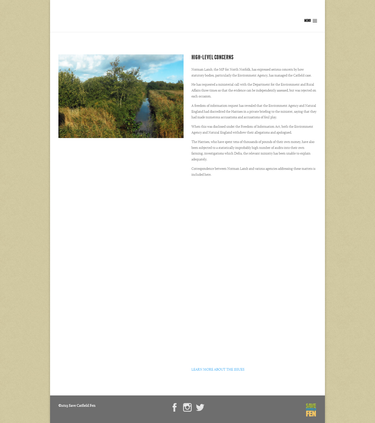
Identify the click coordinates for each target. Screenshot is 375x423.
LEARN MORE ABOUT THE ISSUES (217, 370)
